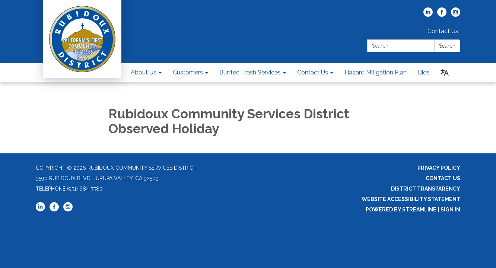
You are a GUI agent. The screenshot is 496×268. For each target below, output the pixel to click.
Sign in (450, 210)
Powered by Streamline (401, 210)
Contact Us (442, 31)
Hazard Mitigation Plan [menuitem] (375, 72)
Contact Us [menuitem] (312, 72)
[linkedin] (428, 14)
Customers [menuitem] (188, 72)
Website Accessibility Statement (411, 199)
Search (447, 46)
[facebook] (441, 14)
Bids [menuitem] (424, 72)
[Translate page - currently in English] (444, 72)
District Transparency (425, 189)
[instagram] (455, 14)
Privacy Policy (438, 168)
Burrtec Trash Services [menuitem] (250, 72)
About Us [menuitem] (143, 72)
